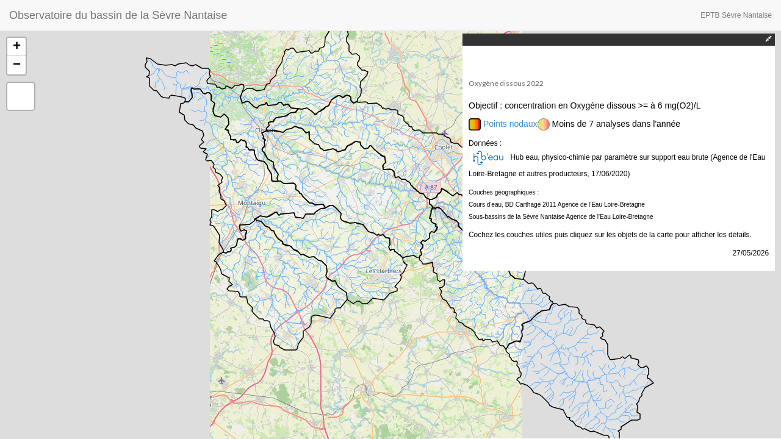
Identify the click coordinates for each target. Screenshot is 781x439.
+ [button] (17, 47)
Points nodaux (510, 124)
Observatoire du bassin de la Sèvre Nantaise (118, 15)
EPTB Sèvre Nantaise (736, 15)
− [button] (17, 65)
